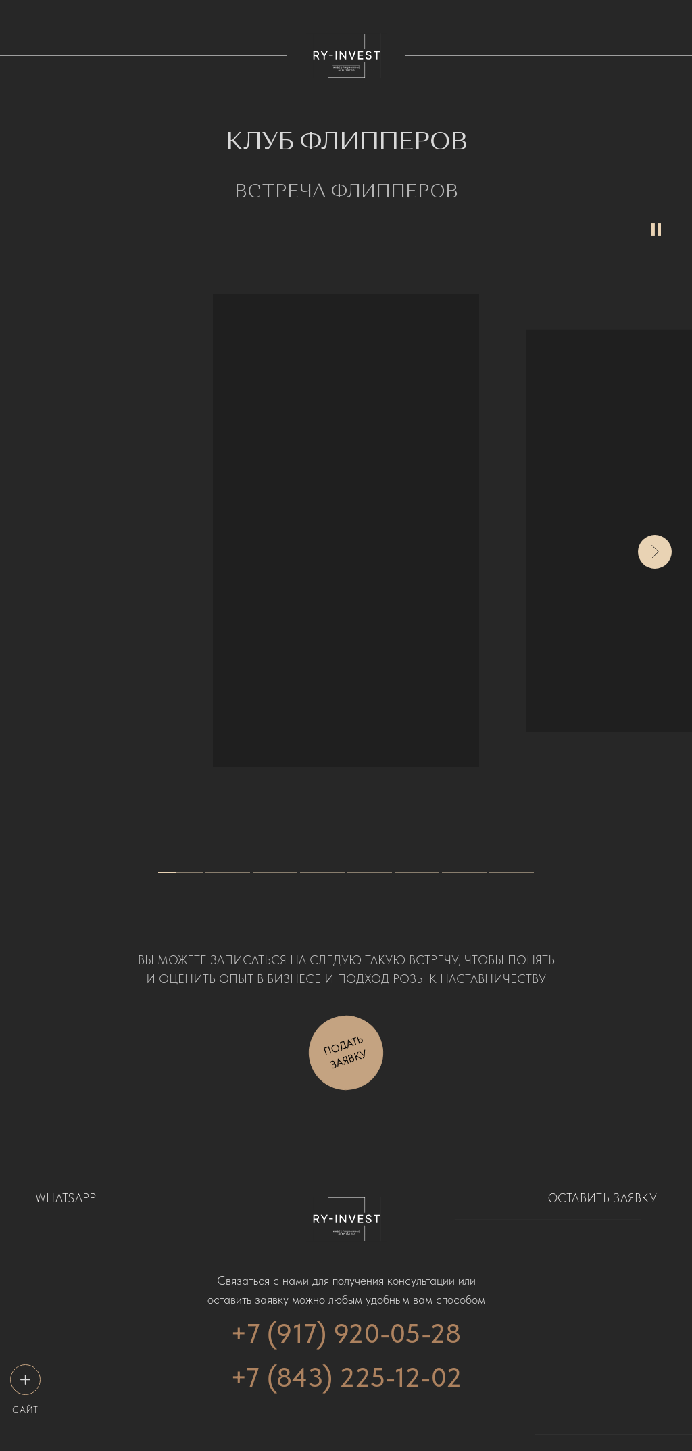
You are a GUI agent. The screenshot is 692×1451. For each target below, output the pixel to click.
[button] (346, 1052)
